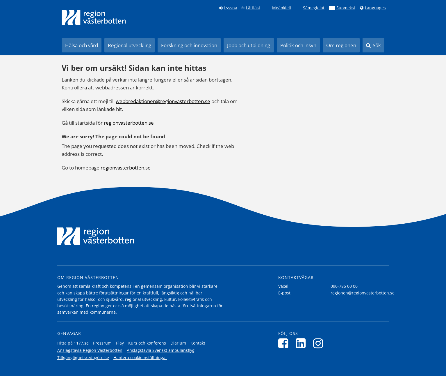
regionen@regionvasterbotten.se (363, 293)
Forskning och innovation (189, 45)
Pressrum (102, 343)
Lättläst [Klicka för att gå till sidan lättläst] (253, 8)
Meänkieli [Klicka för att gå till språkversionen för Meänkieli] (281, 8)
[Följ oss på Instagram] (319, 343)
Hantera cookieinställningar (140, 357)
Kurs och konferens (147, 343)
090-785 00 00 (344, 286)
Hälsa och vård (81, 45)
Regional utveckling (129, 45)
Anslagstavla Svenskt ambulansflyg (161, 350)
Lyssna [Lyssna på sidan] (230, 8)
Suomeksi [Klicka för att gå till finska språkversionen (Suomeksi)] (345, 8)
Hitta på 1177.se (73, 343)
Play (120, 343)
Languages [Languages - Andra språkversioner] (375, 8)
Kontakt (197, 343)
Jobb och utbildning (248, 45)
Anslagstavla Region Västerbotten (89, 350)
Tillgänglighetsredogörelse (83, 357)
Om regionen (341, 45)
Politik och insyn (298, 45)
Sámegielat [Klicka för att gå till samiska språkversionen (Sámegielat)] (313, 8)
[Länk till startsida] (94, 17)
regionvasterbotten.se (129, 122)
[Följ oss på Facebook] (284, 343)
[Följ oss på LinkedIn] (302, 343)
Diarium (178, 343)
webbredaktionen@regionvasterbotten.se (163, 101)
